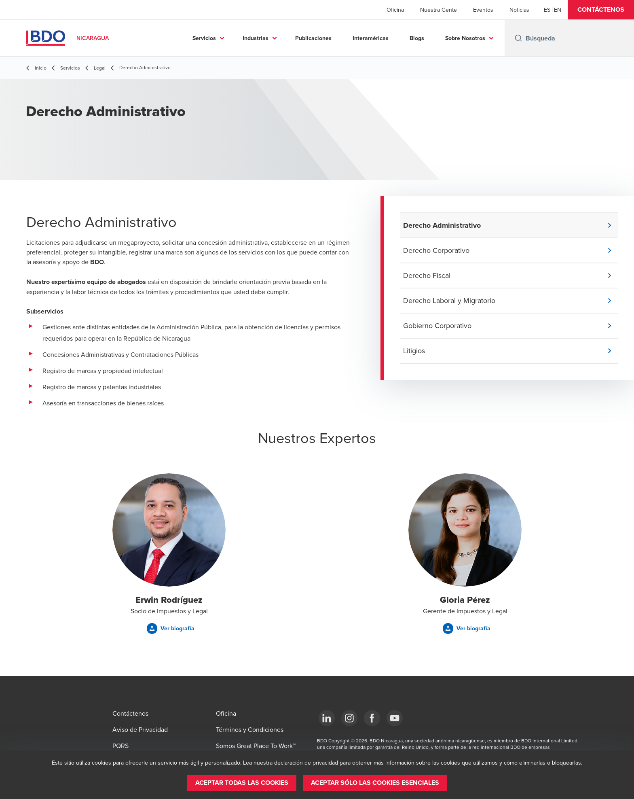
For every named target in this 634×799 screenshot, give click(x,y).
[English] (557, 9)
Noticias (519, 10)
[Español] (547, 9)
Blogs (417, 38)
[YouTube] (394, 718)
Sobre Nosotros (465, 38)
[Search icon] (518, 38)
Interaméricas (371, 38)
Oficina (395, 10)
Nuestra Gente (438, 10)
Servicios (204, 38)
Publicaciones (313, 38)
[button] (601, 9)
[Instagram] (349, 718)
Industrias (255, 38)
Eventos (483, 10)
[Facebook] (372, 718)
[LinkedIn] (326, 718)
